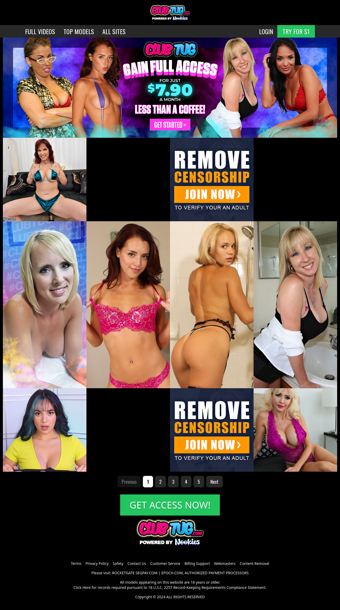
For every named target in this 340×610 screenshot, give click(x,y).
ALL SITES (114, 31)
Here (87, 587)
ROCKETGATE (123, 572)
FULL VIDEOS (40, 31)
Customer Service (165, 563)
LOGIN (266, 31)
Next (214, 481)
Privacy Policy (96, 563)
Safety (118, 563)
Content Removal (254, 563)
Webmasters (225, 563)
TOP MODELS (78, 31)
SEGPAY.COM (146, 572)
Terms (76, 563)
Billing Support (197, 563)
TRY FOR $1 (296, 31)
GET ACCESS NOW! (170, 505)
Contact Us (136, 563)
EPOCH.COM (172, 572)
